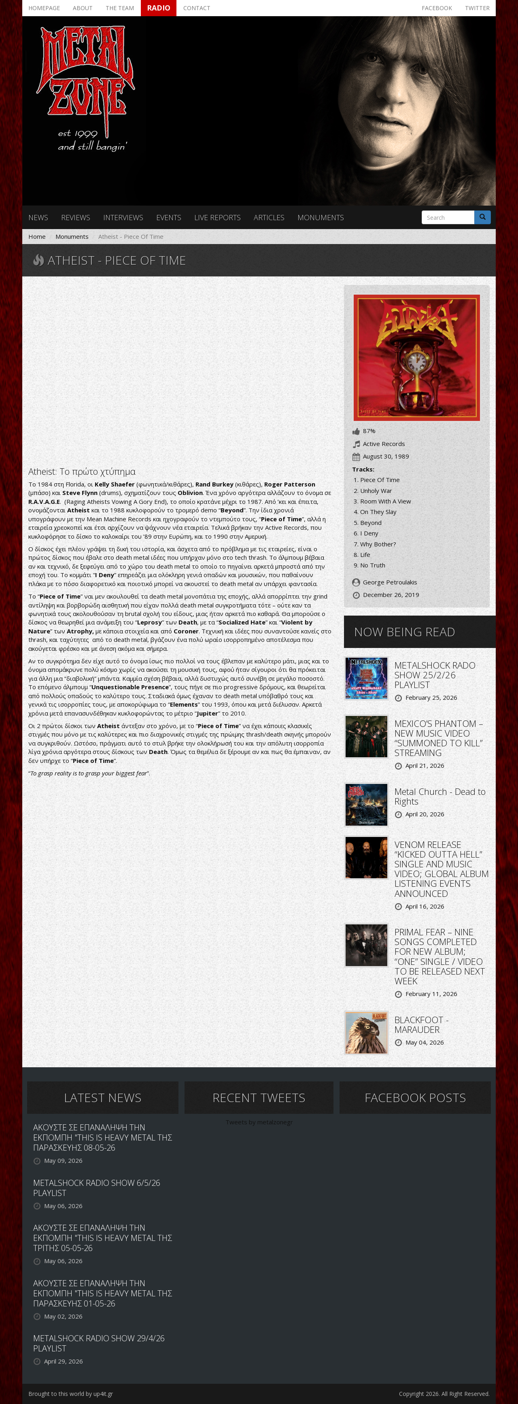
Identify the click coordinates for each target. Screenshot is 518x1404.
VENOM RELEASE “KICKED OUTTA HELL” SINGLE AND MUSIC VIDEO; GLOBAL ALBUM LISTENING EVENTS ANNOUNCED (442, 868)
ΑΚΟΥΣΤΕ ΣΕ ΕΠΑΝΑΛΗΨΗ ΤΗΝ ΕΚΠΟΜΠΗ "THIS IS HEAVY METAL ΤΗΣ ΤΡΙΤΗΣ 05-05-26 (102, 1237)
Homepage (44, 8)
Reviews (75, 217)
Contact (196, 8)
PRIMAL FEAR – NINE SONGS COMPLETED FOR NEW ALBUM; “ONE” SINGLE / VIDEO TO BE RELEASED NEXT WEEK (440, 956)
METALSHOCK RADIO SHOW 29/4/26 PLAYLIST (99, 1343)
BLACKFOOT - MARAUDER (422, 1024)
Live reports (217, 217)
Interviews (123, 217)
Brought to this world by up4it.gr (70, 1394)
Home (37, 236)
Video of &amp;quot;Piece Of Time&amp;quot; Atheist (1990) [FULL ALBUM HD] (180, 370)
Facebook (437, 8)
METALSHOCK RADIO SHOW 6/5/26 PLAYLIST (96, 1187)
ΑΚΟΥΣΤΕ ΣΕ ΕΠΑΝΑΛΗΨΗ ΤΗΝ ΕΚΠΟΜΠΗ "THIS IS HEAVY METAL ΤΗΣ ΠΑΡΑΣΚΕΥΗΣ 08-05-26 (102, 1137)
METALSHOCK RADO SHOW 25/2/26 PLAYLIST (435, 674)
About (83, 8)
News (38, 217)
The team (120, 8)
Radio (158, 8)
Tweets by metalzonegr (259, 1122)
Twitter (477, 8)
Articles (269, 217)
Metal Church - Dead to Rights (440, 796)
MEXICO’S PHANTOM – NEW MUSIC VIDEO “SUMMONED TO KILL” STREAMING (439, 738)
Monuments (320, 217)
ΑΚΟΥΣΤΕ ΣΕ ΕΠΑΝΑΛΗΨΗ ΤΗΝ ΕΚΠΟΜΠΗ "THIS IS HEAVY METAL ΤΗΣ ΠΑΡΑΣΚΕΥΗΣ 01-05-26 (102, 1293)
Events (168, 217)
